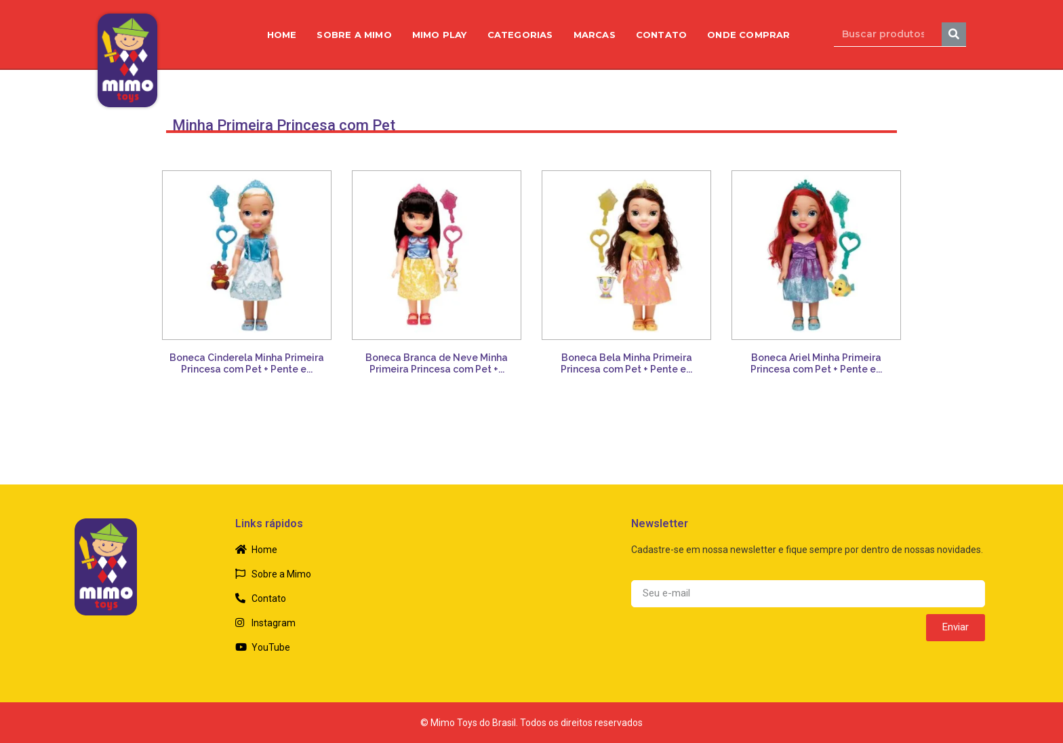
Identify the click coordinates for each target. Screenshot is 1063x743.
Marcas (595, 34)
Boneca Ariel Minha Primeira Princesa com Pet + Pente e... (816, 363)
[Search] (954, 34)
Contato (661, 34)
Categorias (520, 34)
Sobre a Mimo (354, 34)
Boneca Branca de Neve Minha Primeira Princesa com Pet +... (436, 363)
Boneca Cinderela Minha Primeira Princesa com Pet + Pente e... (246, 363)
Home (282, 34)
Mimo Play (439, 34)
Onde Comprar (748, 34)
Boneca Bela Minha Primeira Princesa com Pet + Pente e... (626, 363)
